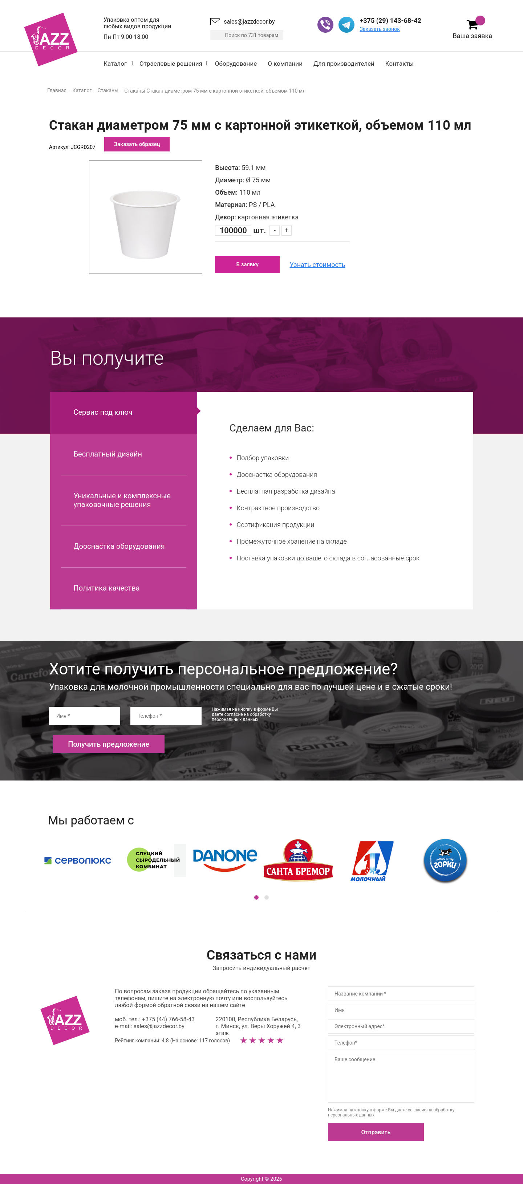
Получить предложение (108, 744)
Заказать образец (137, 144)
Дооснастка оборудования (119, 546)
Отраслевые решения (170, 63)
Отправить (376, 1132)
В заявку (247, 264)
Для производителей (343, 63)
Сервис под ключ (103, 412)
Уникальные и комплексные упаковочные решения (122, 500)
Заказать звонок (380, 29)
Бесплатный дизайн (108, 454)
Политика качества (107, 588)
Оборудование (236, 63)
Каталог (115, 63)
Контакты (399, 63)
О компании (285, 63)
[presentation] (350, 721)
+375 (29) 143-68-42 (390, 20)
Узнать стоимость (317, 264)
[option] (145, 217)
